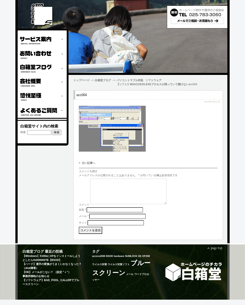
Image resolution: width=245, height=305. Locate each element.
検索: (23, 132)
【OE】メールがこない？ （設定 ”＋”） (47, 277)
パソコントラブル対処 (129, 80)
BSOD (109, 261)
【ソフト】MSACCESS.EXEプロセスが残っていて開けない (109, 84)
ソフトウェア (153, 80)
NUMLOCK (131, 261)
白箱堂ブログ (103, 80)
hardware (119, 261)
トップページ (81, 80)
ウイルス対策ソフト (119, 269)
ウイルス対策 (99, 269)
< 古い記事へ (87, 163)
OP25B (146, 261)
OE (139, 261)
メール (84, 221)
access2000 (98, 261)
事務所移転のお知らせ (36, 281)
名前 (82, 214)
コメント (84, 210)
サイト (83, 227)
